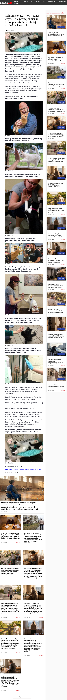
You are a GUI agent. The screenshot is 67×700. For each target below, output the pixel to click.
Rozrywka (52, 2)
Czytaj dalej (22, 697)
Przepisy (62, 2)
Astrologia (27, 2)
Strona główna (17, 2)
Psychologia (40, 2)
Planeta (6, 2)
